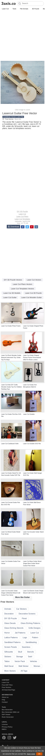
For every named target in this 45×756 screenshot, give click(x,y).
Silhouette (8, 652)
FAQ (3, 700)
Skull (20, 652)
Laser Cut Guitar (10, 297)
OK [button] (39, 754)
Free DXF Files (7, 685)
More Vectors (10, 671)
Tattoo (7, 661)
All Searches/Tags (8, 690)
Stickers (7, 657)
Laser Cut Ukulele (29, 414)
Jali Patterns (20, 633)
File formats (24, 9)
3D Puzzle (35, 9)
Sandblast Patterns (12, 642)
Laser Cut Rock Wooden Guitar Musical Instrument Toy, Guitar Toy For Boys (11, 357)
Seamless (26, 647)
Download (13, 226)
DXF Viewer (6, 714)
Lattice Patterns (11, 638)
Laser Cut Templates (22, 219)
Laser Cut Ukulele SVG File (32, 443)
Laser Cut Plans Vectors (22, 284)
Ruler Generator (8, 717)
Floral (24, 618)
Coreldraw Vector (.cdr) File (13, 117)
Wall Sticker (23, 666)
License (5, 724)
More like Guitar (22, 597)
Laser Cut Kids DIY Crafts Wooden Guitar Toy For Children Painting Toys (11, 387)
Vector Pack (20, 661)
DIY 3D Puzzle (22, 211)
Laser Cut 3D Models (11, 293)
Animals (7, 609)
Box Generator (7, 709)
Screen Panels (10, 647)
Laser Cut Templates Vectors (22, 289)
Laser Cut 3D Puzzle (33, 293)
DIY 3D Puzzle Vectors (13, 280)
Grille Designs (34, 628)
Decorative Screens (27, 614)
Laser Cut (5, 9)
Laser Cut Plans (22, 216)
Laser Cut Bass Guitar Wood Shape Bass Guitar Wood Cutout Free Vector (32, 563)
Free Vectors (6, 687)
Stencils (30, 652)
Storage (19, 657)
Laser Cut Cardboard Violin (10, 443)
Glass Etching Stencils (13, 628)
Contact (5, 702)
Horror (7, 633)
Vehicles (33, 661)
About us (5, 697)
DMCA (4, 729)
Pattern (35, 638)
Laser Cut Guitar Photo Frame (11, 326)
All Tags (24, 671)
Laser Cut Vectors (34, 280)
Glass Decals (10, 623)
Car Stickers (21, 609)
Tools (14, 9)
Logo (25, 638)
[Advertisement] (22, 33)
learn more (31, 754)
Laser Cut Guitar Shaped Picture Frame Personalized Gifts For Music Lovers (32, 357)
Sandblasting (31, 642)
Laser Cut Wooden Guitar (31, 297)
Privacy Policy (7, 727)
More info (18, 119)
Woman (37, 666)
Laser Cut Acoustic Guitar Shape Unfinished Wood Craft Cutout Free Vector (10, 593)
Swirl (30, 657)
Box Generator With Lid (10, 712)
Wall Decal (8, 666)
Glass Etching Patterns (30, 623)
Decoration (9, 614)
